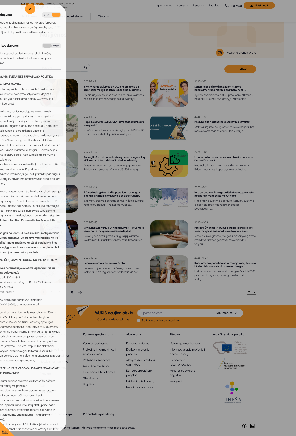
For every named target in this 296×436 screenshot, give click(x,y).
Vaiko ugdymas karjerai (185, 343)
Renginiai (198, 5)
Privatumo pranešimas (54, 355)
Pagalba (214, 5)
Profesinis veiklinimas (96, 360)
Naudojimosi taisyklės (54, 361)
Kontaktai (46, 392)
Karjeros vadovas (137, 343)
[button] (234, 5)
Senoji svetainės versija (56, 414)
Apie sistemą (164, 5)
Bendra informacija (53, 334)
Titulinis (46, 26)
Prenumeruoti (226, 313)
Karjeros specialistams (98, 334)
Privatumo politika (51, 349)
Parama (45, 379)
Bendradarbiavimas (53, 367)
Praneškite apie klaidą (98, 414)
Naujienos (183, 5)
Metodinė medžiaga (96, 366)
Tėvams (175, 334)
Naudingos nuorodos (139, 387)
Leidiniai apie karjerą (139, 381)
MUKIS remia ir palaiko (228, 334)
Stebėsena (90, 378)
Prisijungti (259, 5)
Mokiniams (133, 334)
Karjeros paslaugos (95, 343)
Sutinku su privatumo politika (161, 320)
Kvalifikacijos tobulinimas (99, 372)
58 (71, 292)
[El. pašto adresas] (172, 313)
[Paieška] (60, 68)
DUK (43, 386)
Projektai (45, 373)
